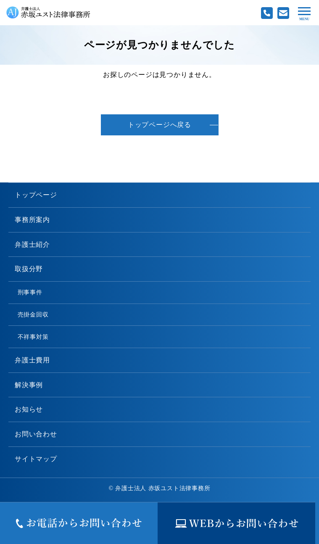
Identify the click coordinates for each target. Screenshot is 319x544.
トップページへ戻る (159, 124)
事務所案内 (32, 219)
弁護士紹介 (32, 244)
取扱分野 (29, 268)
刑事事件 (30, 292)
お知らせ (29, 409)
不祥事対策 (33, 336)
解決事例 (29, 384)
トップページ (36, 194)
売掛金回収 (33, 314)
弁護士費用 (32, 360)
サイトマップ (36, 458)
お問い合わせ (36, 434)
